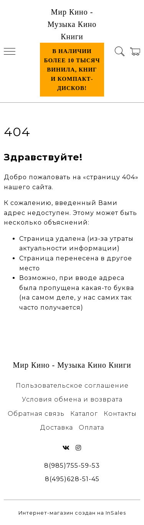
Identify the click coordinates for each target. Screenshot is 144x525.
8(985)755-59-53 (72, 465)
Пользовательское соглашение (72, 385)
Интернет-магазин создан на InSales (72, 513)
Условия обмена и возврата (72, 399)
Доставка (56, 427)
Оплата (91, 427)
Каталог (84, 413)
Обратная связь (36, 413)
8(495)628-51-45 (72, 479)
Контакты (120, 413)
